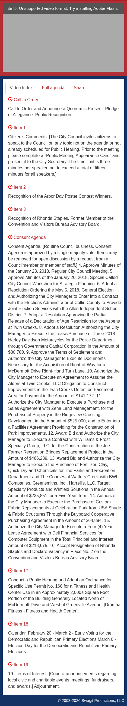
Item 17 (18, 571)
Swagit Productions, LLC (102, 700)
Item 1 (17, 127)
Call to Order (23, 99)
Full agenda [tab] (53, 87)
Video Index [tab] (21, 87)
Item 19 (18, 664)
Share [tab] (79, 87)
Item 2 (17, 187)
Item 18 (18, 624)
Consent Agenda (27, 237)
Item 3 (17, 209)
